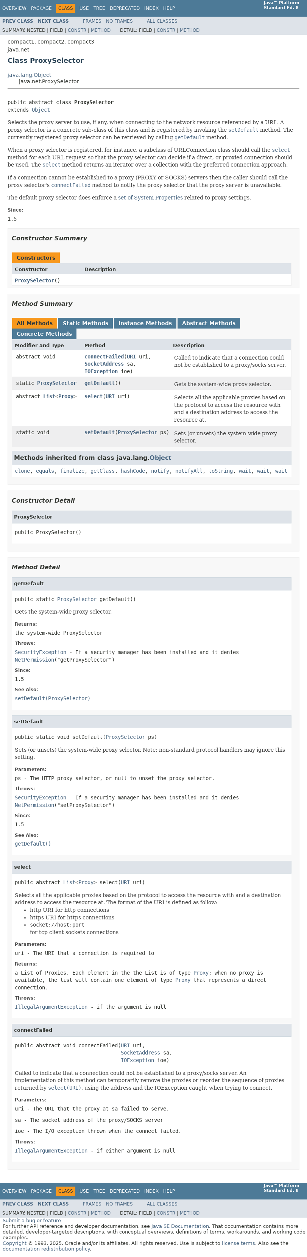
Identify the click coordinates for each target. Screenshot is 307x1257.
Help (169, 8)
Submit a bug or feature (32, 1220)
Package (41, 8)
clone (22, 471)
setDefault (99, 432)
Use (84, 8)
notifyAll (189, 471)
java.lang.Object (29, 75)
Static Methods (85, 323)
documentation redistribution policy (46, 1249)
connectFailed (104, 357)
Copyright (14, 1243)
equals (45, 471)
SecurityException (40, 652)
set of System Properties (150, 198)
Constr (77, 30)
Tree (99, 8)
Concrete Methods (44, 334)
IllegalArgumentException (51, 1007)
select (93, 396)
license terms (238, 1243)
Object (41, 110)
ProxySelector (34, 280)
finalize (72, 471)
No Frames (119, 21)
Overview (14, 8)
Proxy (65, 396)
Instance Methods (145, 323)
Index (151, 8)
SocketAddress (104, 364)
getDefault (99, 383)
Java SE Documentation (180, 1226)
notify (160, 471)
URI (131, 357)
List (49, 396)
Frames (92, 21)
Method (101, 30)
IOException (101, 371)
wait (245, 471)
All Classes (162, 21)
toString (221, 471)
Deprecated (125, 8)
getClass (102, 471)
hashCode (133, 471)
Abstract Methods (208, 323)
